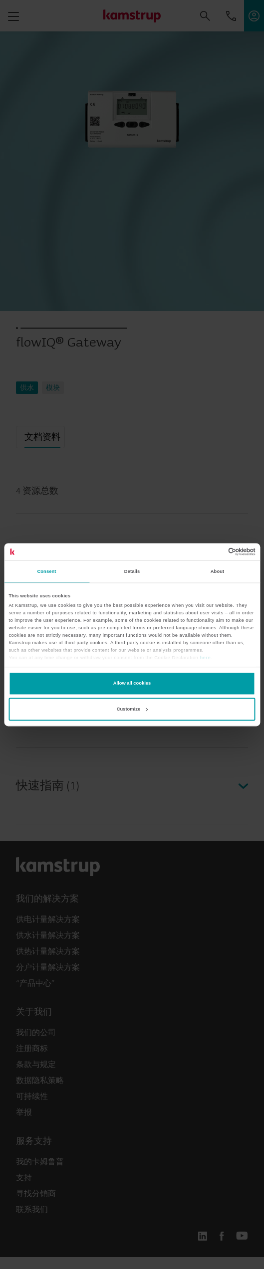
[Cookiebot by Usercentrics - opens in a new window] (212, 551)
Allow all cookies (132, 683)
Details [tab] (132, 571)
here (205, 658)
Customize (132, 709)
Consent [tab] (46, 571)
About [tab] (218, 571)
